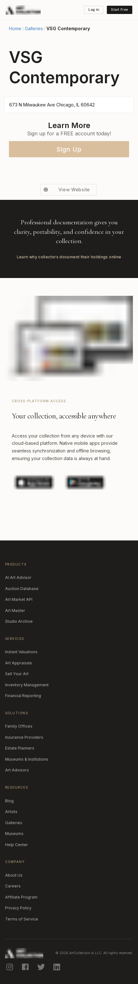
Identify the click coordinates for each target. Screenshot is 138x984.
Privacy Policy (18, 908)
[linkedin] (57, 967)
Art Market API (18, 599)
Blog (9, 800)
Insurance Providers (24, 737)
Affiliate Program (21, 897)
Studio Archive (19, 621)
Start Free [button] (119, 10)
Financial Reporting (23, 695)
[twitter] (42, 967)
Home (15, 28)
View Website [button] (65, 189)
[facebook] (26, 967)
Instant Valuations (21, 651)
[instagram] (10, 967)
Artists (11, 811)
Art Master (15, 610)
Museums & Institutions (26, 759)
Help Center (16, 844)
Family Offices (18, 726)
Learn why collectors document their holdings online (69, 256)
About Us (14, 875)
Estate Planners (19, 748)
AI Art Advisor (18, 577)
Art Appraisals (18, 663)
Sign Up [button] (69, 149)
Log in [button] (93, 10)
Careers (13, 886)
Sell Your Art (17, 673)
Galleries (34, 28)
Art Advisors (17, 770)
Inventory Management (27, 684)
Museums (14, 833)
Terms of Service (21, 919)
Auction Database (21, 588)
